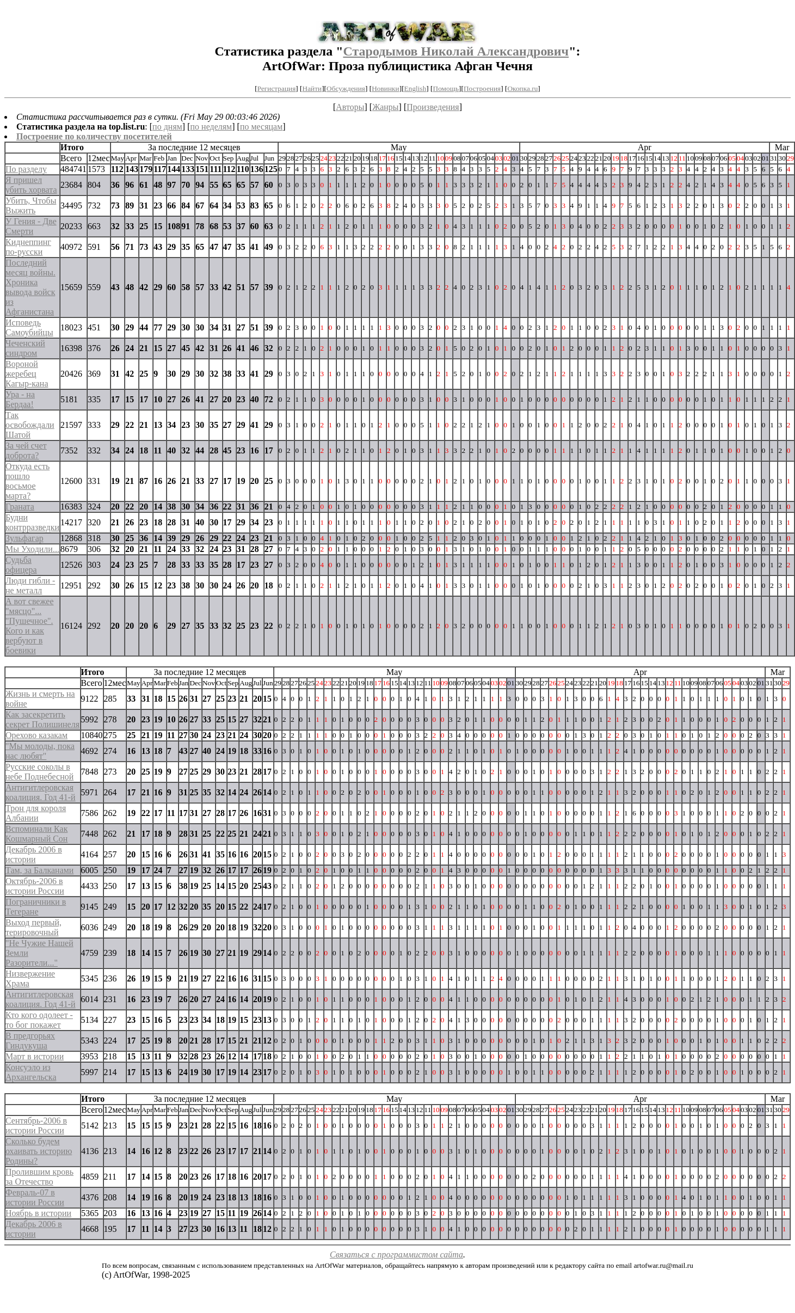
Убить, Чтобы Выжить (30, 205)
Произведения (432, 107)
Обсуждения (345, 88)
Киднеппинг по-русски (28, 246)
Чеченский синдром (25, 348)
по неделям (211, 126)
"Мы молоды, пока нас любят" (40, 750)
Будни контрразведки (32, 522)
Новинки (385, 88)
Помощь (446, 88)
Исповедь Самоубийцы (29, 327)
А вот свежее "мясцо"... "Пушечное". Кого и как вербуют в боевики (29, 626)
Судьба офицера (21, 564)
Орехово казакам (36, 735)
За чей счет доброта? (26, 450)
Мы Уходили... (32, 549)
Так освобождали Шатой (29, 424)
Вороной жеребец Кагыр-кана (26, 373)
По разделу (26, 169)
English (415, 88)
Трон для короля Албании (35, 813)
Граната (19, 506)
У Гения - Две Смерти (31, 226)
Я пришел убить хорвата (31, 184)
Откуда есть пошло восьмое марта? (27, 481)
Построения (482, 88)
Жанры (385, 107)
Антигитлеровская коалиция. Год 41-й (40, 792)
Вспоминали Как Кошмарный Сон (36, 833)
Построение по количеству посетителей (94, 136)
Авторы (350, 107)
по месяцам (261, 126)
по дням (167, 126)
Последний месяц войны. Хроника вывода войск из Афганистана (30, 287)
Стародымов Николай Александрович (456, 51)
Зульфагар (24, 538)
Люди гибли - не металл (30, 585)
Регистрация (276, 88)
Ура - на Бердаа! (20, 399)
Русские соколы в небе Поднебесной (39, 771)
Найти (312, 88)
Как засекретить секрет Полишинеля (42, 719)
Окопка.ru (522, 88)
